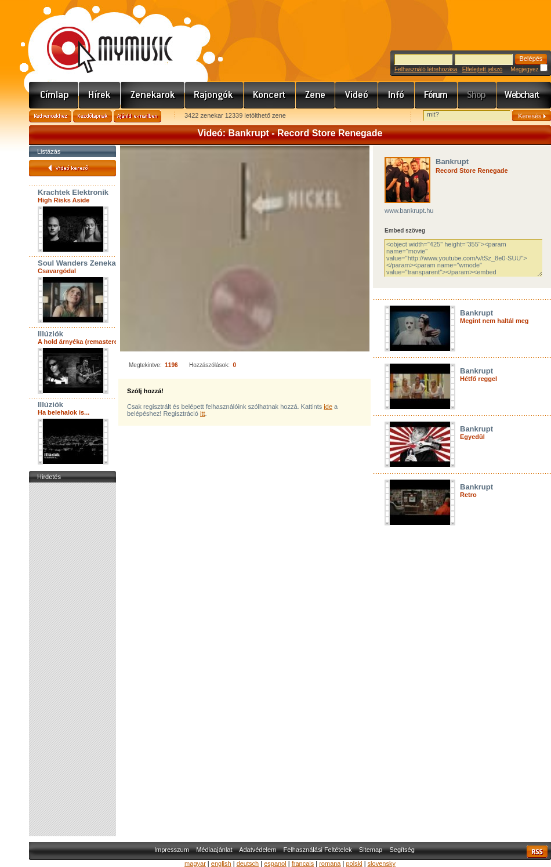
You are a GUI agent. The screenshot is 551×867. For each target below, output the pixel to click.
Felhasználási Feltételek (318, 849)
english (221, 863)
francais (303, 863)
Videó (356, 95)
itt (202, 413)
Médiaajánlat (214, 849)
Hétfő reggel (478, 378)
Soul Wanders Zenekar (78, 263)
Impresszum (171, 849)
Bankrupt (452, 161)
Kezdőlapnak (92, 116)
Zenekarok (153, 95)
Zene (315, 95)
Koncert (270, 95)
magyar (195, 863)
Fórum (436, 95)
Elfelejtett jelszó (482, 69)
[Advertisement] (72, 659)
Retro (468, 494)
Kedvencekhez (50, 116)
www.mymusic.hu (100, 37)
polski (354, 863)
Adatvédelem (257, 849)
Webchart (523, 95)
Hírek (100, 95)
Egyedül (472, 436)
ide (328, 406)
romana (329, 863)
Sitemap (370, 849)
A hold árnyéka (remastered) (81, 341)
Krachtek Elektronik (73, 192)
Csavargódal (57, 270)
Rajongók (214, 95)
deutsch (248, 863)
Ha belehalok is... (63, 412)
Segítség (401, 849)
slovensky (382, 863)
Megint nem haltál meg (494, 320)
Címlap (54, 95)
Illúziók (50, 333)
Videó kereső (72, 168)
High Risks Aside (63, 200)
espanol (275, 863)
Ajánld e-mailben (137, 116)
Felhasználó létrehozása (425, 69)
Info (396, 95)
